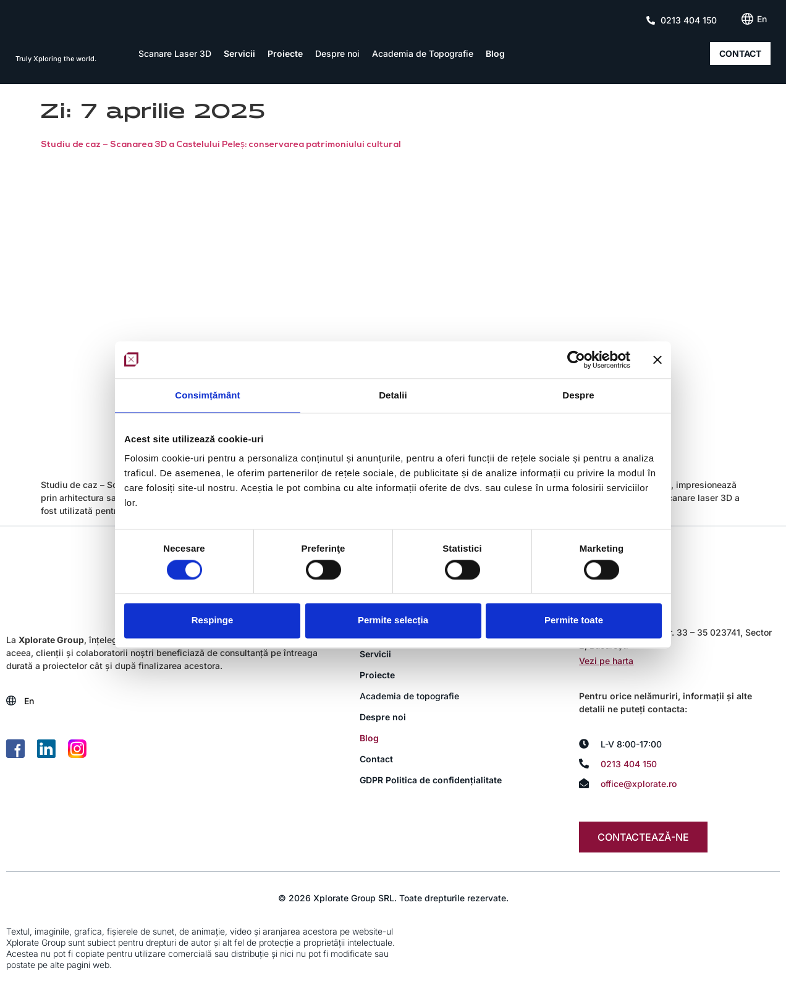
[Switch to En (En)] (762, 19)
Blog (495, 53)
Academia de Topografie (422, 53)
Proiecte (285, 53)
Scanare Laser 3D (174, 53)
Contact (376, 759)
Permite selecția (393, 620)
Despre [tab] (578, 395)
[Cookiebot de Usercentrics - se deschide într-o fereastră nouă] (576, 359)
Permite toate (573, 620)
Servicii (239, 53)
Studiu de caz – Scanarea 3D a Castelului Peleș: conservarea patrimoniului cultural (221, 144)
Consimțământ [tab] (207, 395)
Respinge (213, 620)
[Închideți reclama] (657, 359)
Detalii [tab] (393, 395)
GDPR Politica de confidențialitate (431, 780)
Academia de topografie (409, 696)
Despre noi (337, 53)
